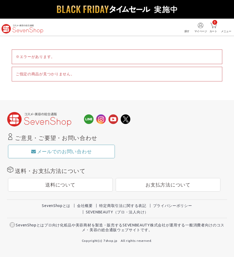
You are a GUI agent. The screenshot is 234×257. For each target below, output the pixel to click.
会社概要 (85, 206)
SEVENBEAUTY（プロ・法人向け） (117, 212)
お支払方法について (168, 184)
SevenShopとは (56, 206)
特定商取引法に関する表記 (122, 206)
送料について (60, 184)
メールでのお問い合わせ (61, 151)
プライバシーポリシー (172, 206)
